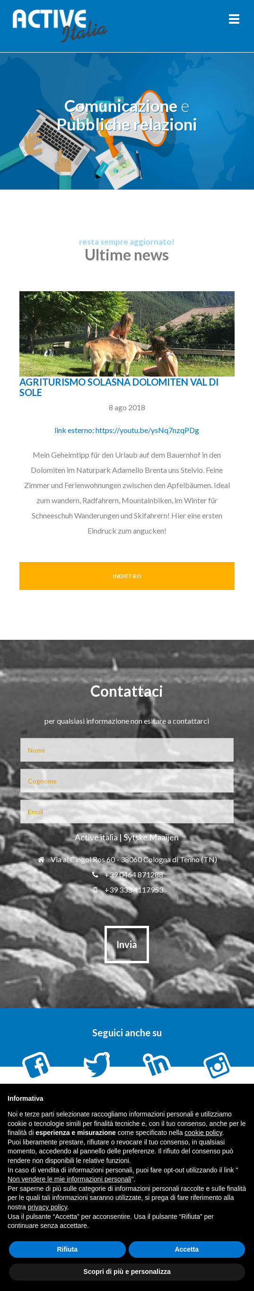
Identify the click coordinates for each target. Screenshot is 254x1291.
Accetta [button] (187, 1249)
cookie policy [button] (203, 1132)
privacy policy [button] (47, 1207)
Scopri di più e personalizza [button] (126, 1271)
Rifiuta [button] (67, 1249)
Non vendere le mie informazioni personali (69, 1179)
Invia (126, 944)
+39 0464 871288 (126, 874)
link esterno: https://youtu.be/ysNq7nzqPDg (126, 429)
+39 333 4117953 (126, 889)
